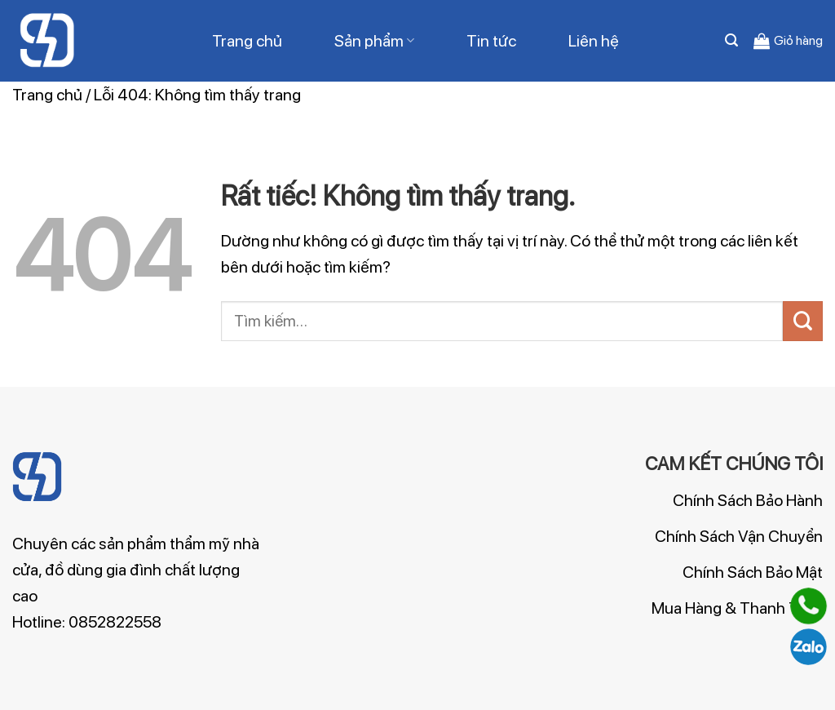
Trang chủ (247, 41)
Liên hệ (593, 41)
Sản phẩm (374, 41)
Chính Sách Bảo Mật (753, 572)
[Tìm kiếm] (731, 40)
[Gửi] (803, 321)
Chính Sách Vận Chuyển (739, 536)
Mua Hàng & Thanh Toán (737, 608)
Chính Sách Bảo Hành (748, 500)
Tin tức (491, 41)
